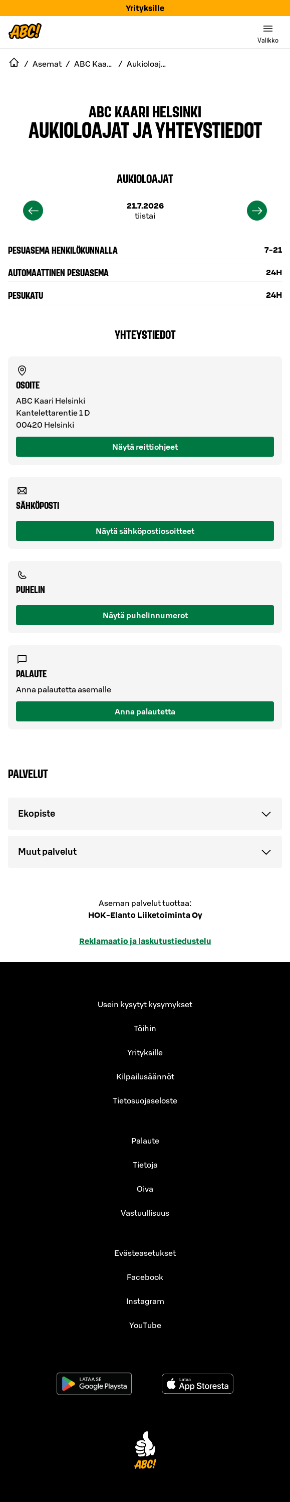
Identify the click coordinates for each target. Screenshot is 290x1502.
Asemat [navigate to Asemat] (47, 64)
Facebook (145, 1277)
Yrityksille (145, 8)
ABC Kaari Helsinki (145, 110)
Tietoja (145, 1165)
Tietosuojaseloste (145, 1100)
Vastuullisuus (145, 1213)
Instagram (145, 1301)
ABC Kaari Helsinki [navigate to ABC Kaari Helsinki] (94, 64)
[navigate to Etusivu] (14, 64)
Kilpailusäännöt (145, 1076)
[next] (257, 211)
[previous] (33, 211)
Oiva (145, 1189)
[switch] (268, 32)
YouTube (145, 1325)
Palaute (145, 1141)
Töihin (145, 1028)
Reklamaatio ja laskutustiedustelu (145, 941)
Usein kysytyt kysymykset (145, 1004)
